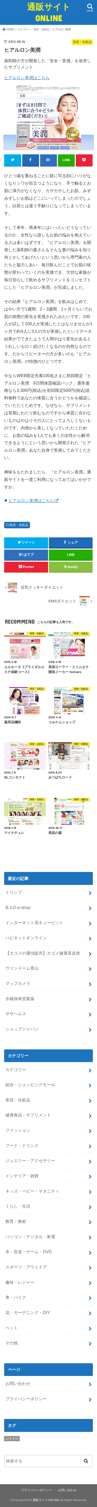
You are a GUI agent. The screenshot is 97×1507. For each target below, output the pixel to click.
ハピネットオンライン (26, 937)
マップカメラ (17, 983)
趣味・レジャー (19, 1282)
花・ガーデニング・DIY (27, 1312)
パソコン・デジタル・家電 (30, 1236)
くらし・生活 (17, 1206)
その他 (11, 1342)
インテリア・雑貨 (22, 1175)
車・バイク (15, 1297)
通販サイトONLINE (48, 12)
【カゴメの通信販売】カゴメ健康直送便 (42, 953)
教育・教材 (15, 1221)
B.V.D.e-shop (17, 907)
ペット (11, 1327)
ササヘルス (15, 1013)
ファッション (17, 1130)
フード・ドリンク (22, 1145)
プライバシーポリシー (26, 1398)
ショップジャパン (22, 1029)
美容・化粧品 (19, 525)
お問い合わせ (17, 1383)
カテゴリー (15, 1069)
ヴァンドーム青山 (22, 968)
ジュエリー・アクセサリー (30, 1160)
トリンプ (13, 892)
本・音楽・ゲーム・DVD (28, 1251)
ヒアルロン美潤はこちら (27, 77)
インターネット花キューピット (34, 922)
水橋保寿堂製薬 (19, 998)
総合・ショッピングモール (30, 1084)
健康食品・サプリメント (28, 1115)
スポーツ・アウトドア (26, 1267)
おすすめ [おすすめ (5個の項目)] (12, 1438)
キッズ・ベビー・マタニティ (32, 1191)
